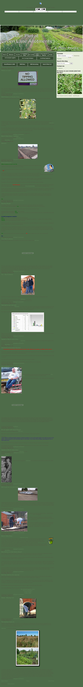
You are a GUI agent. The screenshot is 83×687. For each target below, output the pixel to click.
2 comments (21, 93)
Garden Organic (27, 591)
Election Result (5, 203)
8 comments (21, 301)
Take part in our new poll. (9, 305)
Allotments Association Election (11, 348)
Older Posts (51, 681)
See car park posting (30, 186)
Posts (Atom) (11, 683)
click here (18, 137)
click (19, 431)
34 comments (21, 618)
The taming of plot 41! (7, 622)
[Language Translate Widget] (65, 55)
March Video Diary (6, 536)
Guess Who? (5, 455)
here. (22, 431)
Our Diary (7, 140)
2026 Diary (22, 64)
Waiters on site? (6, 70)
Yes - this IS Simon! (7, 274)
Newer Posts (4, 681)
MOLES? (4, 143)
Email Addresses (6, 162)
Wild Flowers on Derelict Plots (10, 97)
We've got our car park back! (10, 487)
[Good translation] (38, 9)
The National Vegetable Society (28, 589)
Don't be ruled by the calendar (10, 575)
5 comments (21, 336)
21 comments (21, 159)
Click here (51, 123)
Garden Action (27, 593)
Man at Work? (5, 366)
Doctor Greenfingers (27, 590)
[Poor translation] (43, 9)
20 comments (21, 363)
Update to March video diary (9, 339)
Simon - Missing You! (7, 597)
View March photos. (7, 239)
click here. (37, 240)
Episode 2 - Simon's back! (9, 510)
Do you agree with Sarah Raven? (11, 429)
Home (27, 681)
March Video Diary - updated (9, 136)
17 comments (21, 532)
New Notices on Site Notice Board (11, 552)
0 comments (21, 138)
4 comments (21, 509)
